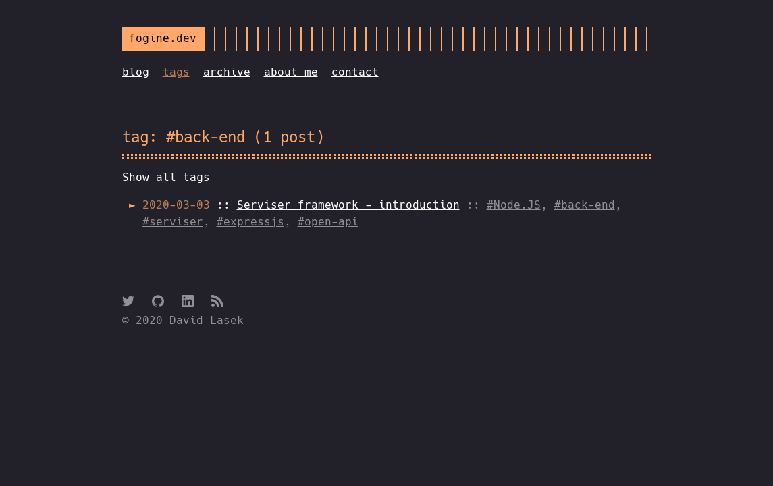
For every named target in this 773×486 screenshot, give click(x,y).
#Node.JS (514, 204)
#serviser (172, 221)
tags (176, 71)
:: (301, 204)
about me (291, 71)
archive (226, 71)
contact (355, 71)
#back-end (584, 204)
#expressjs (250, 221)
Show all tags (166, 177)
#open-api (328, 221)
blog (135, 71)
